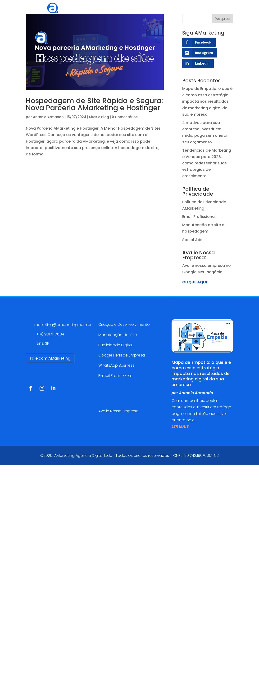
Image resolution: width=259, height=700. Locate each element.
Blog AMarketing (203, 10)
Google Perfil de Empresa (121, 355)
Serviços (123, 10)
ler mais (180, 426)
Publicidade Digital (115, 345)
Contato (235, 10)
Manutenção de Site (117, 335)
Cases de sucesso (161, 10)
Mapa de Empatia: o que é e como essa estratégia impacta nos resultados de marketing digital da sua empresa (207, 101)
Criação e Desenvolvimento (124, 324)
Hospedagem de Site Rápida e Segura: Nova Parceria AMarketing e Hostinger (94, 104)
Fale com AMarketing (50, 358)
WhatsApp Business (116, 365)
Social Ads (192, 239)
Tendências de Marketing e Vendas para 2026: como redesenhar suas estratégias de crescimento (206, 163)
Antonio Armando (48, 116)
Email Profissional (199, 216)
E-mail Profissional (115, 375)
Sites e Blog (99, 116)
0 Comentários (125, 116)
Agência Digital (94, 10)
